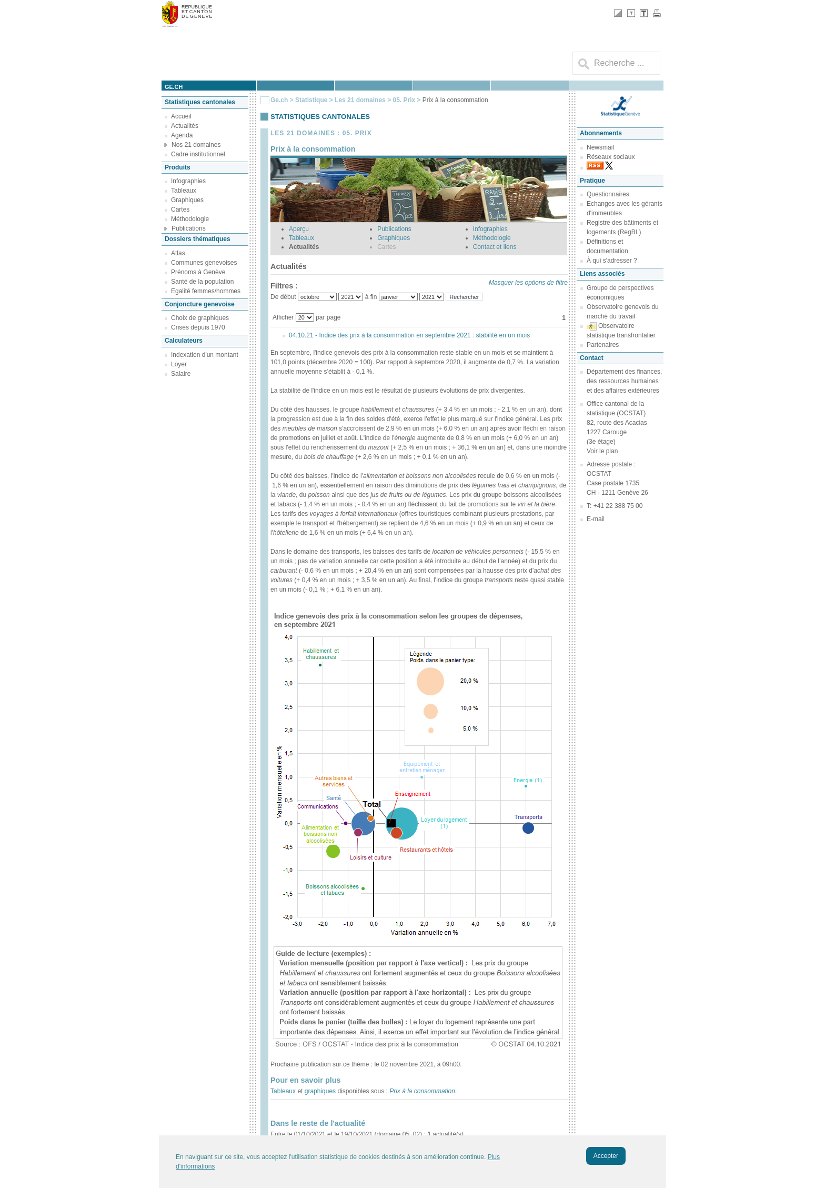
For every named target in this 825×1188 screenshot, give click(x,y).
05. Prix (405, 100)
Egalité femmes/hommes (205, 291)
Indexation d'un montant (204, 354)
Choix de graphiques (200, 318)
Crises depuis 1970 (198, 327)
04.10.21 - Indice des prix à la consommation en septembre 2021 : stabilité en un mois (409, 335)
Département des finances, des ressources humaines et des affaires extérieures (624, 381)
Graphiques (187, 200)
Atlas (178, 253)
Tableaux (183, 190)
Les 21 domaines (360, 100)
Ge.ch (279, 100)
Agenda (182, 135)
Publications (189, 228)
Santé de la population (202, 281)
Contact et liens (495, 247)
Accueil (181, 116)
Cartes (180, 209)
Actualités (184, 125)
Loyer (179, 364)
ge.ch (174, 87)
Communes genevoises (204, 262)
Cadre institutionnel (198, 154)
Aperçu (299, 229)
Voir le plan (602, 451)
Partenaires (603, 344)
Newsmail (600, 147)
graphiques (320, 1091)
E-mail (596, 519)
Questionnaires (608, 194)
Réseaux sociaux (611, 157)
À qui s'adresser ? (612, 260)
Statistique (311, 100)
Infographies (188, 181)
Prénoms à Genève (198, 272)
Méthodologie (190, 219)
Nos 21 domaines (196, 144)
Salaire (180, 373)
